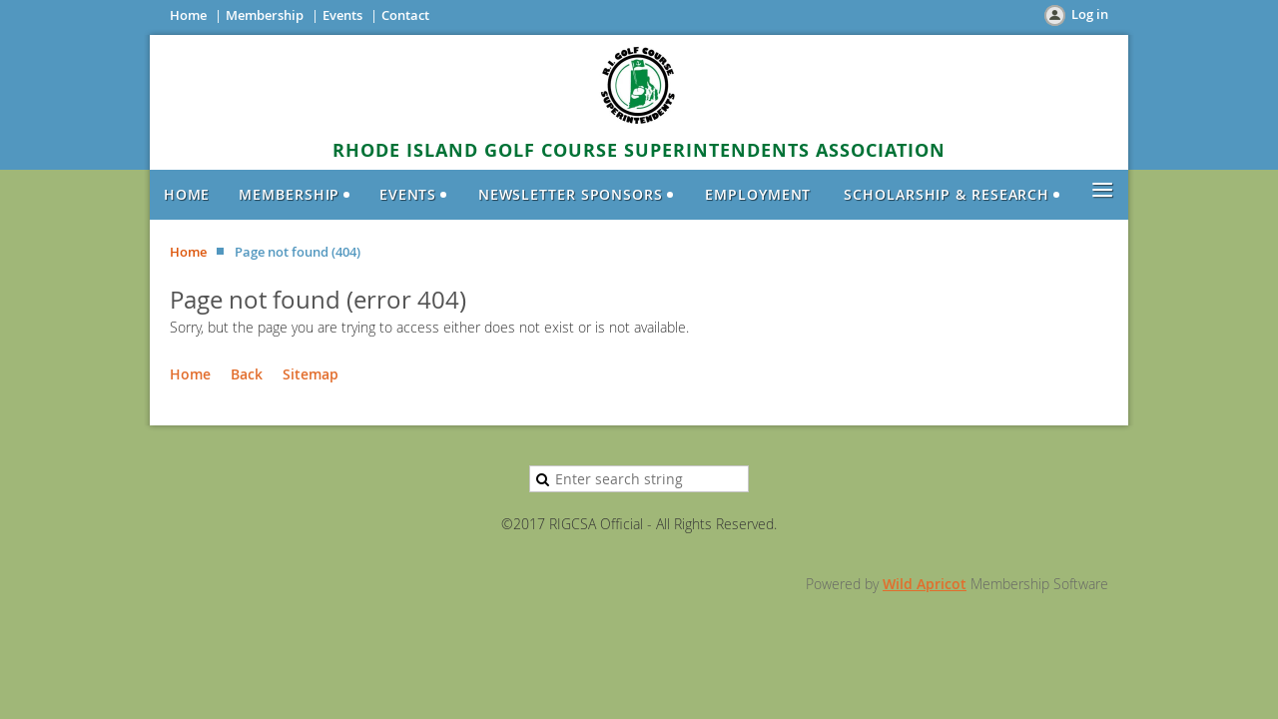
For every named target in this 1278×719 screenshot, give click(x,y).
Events (342, 15)
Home (188, 15)
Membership (265, 15)
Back (247, 373)
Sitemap (310, 373)
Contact (405, 15)
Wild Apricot (924, 583)
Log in (1089, 14)
